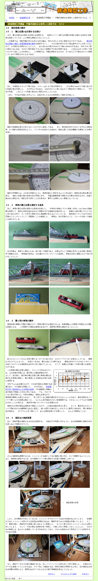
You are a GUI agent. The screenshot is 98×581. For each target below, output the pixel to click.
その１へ (51, 574)
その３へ (85, 574)
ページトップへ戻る (69, 574)
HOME (11, 18)
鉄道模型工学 (25, 18)
